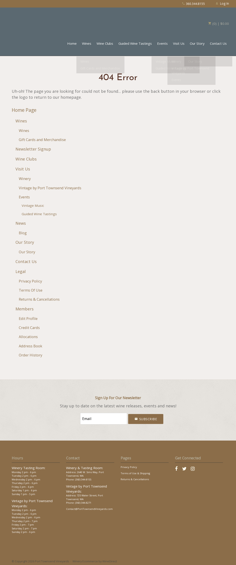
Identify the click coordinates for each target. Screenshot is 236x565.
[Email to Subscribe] (103, 418)
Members (24, 309)
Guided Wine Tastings (135, 43)
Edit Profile (28, 318)
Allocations (28, 336)
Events (162, 43)
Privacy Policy (30, 281)
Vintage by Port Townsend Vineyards (50, 187)
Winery (25, 178)
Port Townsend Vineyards (27, 21)
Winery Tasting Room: (28, 467)
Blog (23, 232)
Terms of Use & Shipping (135, 472)
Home (72, 43)
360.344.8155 (193, 4)
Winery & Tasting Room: (84, 467)
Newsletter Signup (33, 149)
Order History (30, 355)
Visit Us (179, 43)
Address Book (30, 345)
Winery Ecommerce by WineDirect (94, 560)
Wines (86, 43)
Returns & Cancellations (39, 299)
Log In (222, 3)
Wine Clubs (105, 43)
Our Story (197, 43)
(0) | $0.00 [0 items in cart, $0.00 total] (218, 23)
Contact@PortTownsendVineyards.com (89, 507)
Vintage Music (33, 205)
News (20, 223)
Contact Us (218, 43)
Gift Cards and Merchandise (42, 139)
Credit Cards (29, 327)
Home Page (24, 110)
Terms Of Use (30, 290)
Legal (20, 271)
